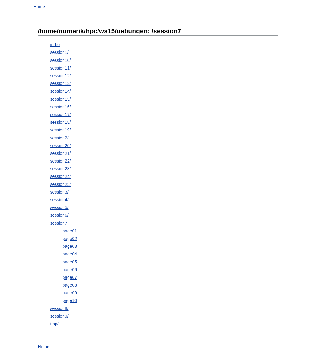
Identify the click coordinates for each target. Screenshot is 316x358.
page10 (69, 300)
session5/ (59, 207)
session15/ (60, 99)
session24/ (60, 176)
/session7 (166, 30)
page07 (69, 277)
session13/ (60, 83)
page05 (69, 261)
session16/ (60, 106)
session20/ (60, 145)
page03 (69, 246)
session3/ (59, 192)
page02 (69, 238)
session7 (58, 223)
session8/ (59, 308)
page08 (69, 285)
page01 (69, 230)
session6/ (59, 215)
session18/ (60, 122)
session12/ (60, 75)
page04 (69, 253)
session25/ (60, 184)
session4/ (59, 199)
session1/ (59, 52)
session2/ (59, 137)
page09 (69, 292)
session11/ (60, 68)
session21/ (60, 153)
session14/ (60, 91)
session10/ (60, 60)
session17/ (60, 114)
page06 (69, 269)
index (55, 44)
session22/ (60, 161)
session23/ (60, 168)
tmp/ (54, 323)
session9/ (59, 316)
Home (39, 6)
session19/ (60, 129)
